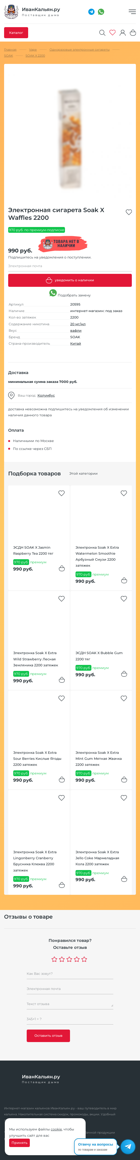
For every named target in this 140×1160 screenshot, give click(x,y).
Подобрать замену (69, 293)
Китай (75, 343)
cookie (56, 1129)
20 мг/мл (78, 324)
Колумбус (46, 395)
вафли (76, 330)
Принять (19, 1143)
